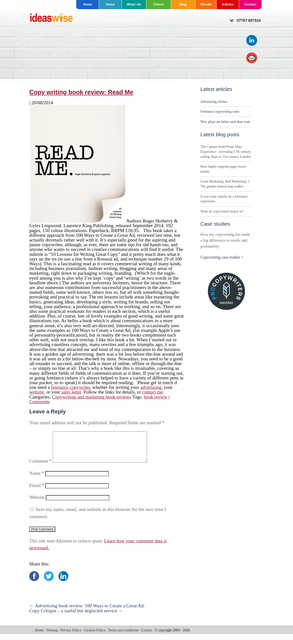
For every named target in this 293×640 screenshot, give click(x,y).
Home (87, 4)
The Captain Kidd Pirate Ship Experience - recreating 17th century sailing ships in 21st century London (225, 151)
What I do (134, 4)
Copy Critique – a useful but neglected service (76, 616)
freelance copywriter (70, 387)
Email (36, 491)
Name (36, 479)
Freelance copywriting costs (219, 111)
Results (206, 4)
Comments (39, 401)
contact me (152, 392)
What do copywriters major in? (222, 211)
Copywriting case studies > (222, 257)
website (36, 392)
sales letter (71, 392)
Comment (40, 467)
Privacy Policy (70, 636)
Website (36, 503)
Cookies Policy (95, 636)
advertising (150, 387)
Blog (183, 4)
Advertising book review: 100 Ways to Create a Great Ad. (87, 611)
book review (155, 397)
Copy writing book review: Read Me (81, 92)
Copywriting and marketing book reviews (91, 397)
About (110, 4)
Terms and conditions (123, 636)
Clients (158, 4)
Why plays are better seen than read (225, 122)
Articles (228, 4)
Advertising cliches (213, 102)
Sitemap (52, 636)
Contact (250, 4)
